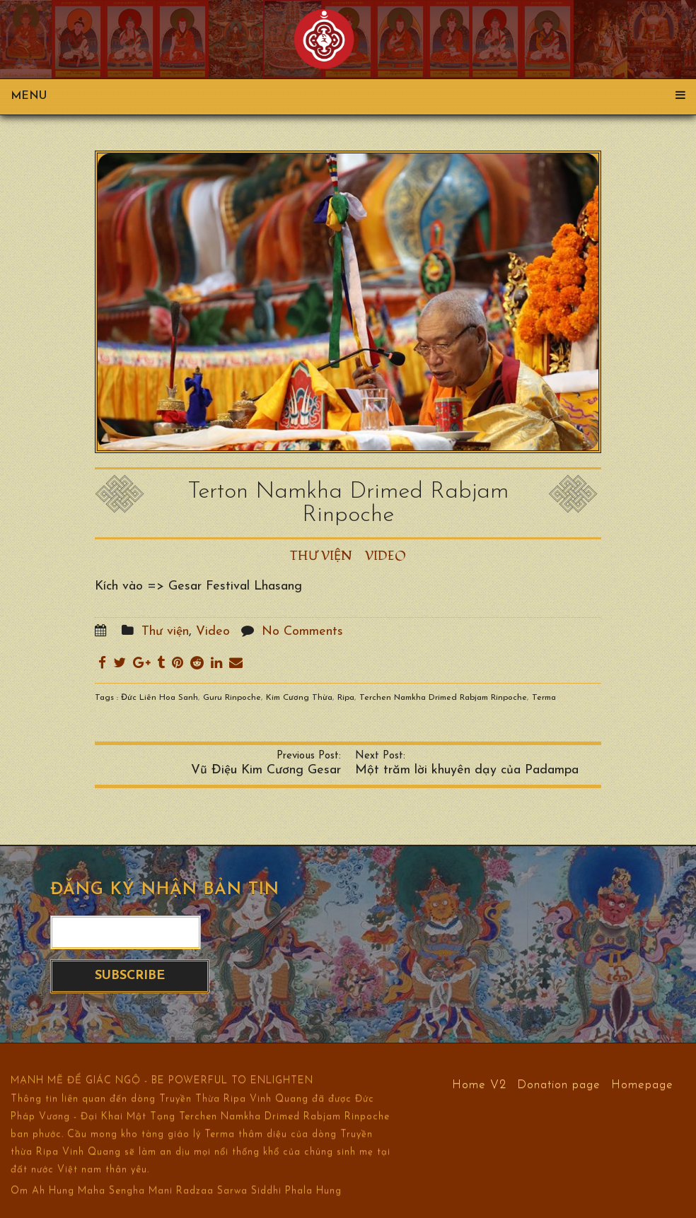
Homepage (642, 1084)
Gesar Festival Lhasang (235, 586)
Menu (348, 96)
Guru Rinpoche (232, 697)
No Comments (302, 631)
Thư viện (321, 556)
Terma (544, 697)
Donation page (559, 1084)
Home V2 (479, 1084)
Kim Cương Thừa (299, 697)
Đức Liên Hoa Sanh (159, 697)
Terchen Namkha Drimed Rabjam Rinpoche (443, 697)
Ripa (345, 697)
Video (385, 556)
